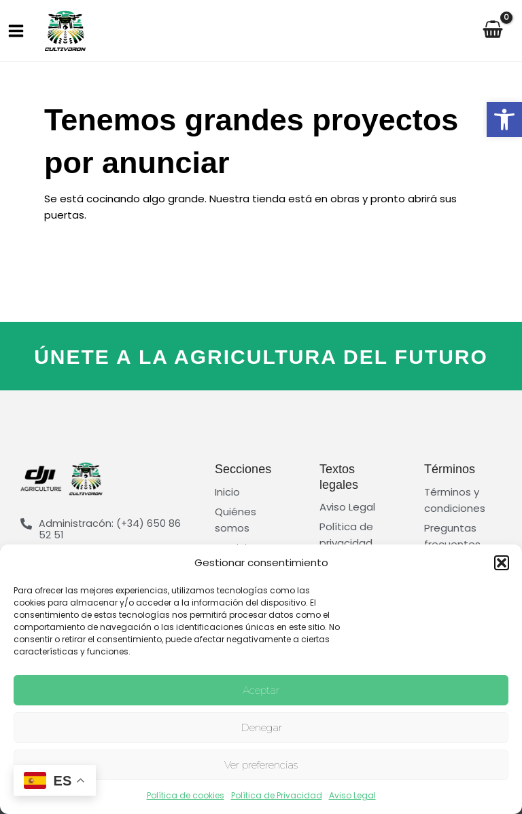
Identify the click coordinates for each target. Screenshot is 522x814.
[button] (504, 119)
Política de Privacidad (276, 795)
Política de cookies (185, 795)
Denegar (261, 727)
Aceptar (261, 690)
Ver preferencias (261, 764)
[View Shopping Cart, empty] (499, 31)
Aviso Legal (352, 795)
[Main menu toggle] (15, 30)
